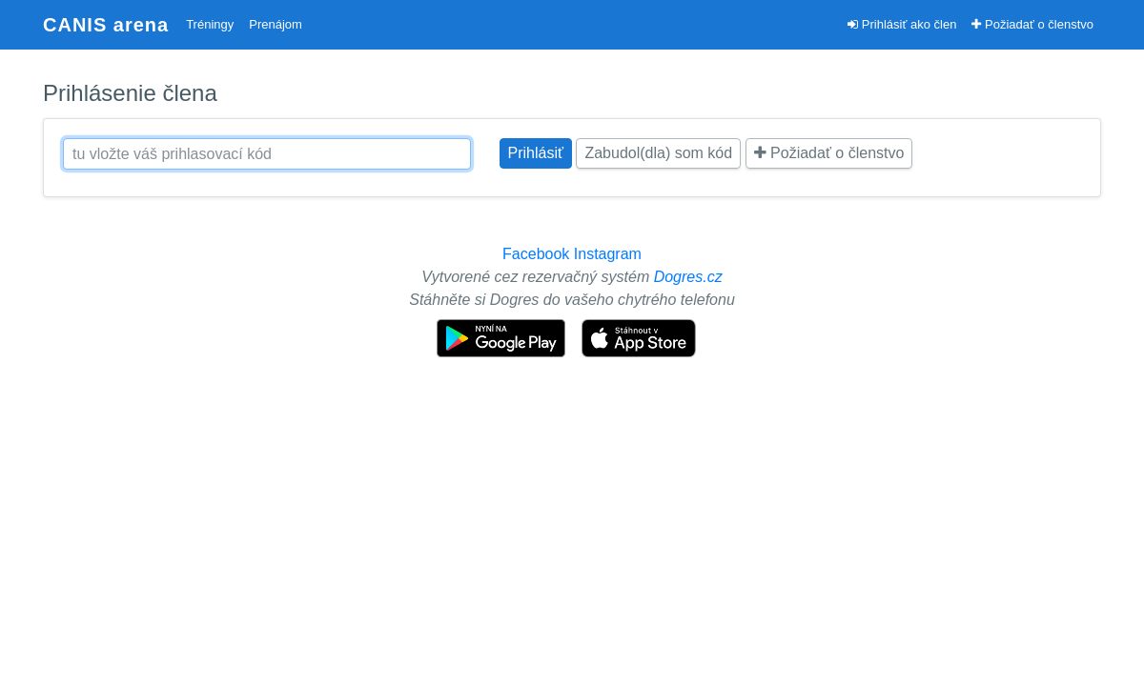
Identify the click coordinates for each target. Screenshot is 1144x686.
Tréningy (210, 24)
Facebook (535, 254)
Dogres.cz (688, 277)
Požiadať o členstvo (1032, 24)
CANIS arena (106, 24)
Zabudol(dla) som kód (658, 153)
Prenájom (275, 24)
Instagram (608, 254)
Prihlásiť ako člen (902, 24)
